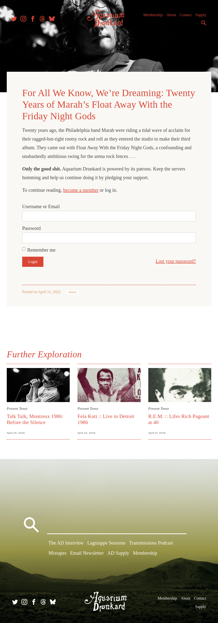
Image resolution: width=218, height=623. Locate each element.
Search (202, 24)
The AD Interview (66, 542)
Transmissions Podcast (151, 542)
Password (32, 227)
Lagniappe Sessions (106, 542)
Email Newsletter (87, 552)
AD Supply (118, 552)
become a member (82, 189)
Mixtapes (57, 552)
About (184, 17)
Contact (199, 17)
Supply (191, 26)
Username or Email (42, 205)
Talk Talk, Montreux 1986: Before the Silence (36, 418)
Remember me (42, 249)
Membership (166, 17)
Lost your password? (175, 260)
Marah (73, 291)
